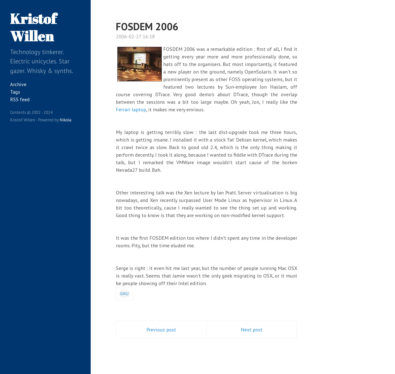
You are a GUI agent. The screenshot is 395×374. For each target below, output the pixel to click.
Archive (18, 84)
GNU (124, 293)
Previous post (161, 329)
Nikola (65, 120)
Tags (15, 92)
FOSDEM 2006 (147, 26)
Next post (251, 329)
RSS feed (20, 99)
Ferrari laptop (131, 109)
